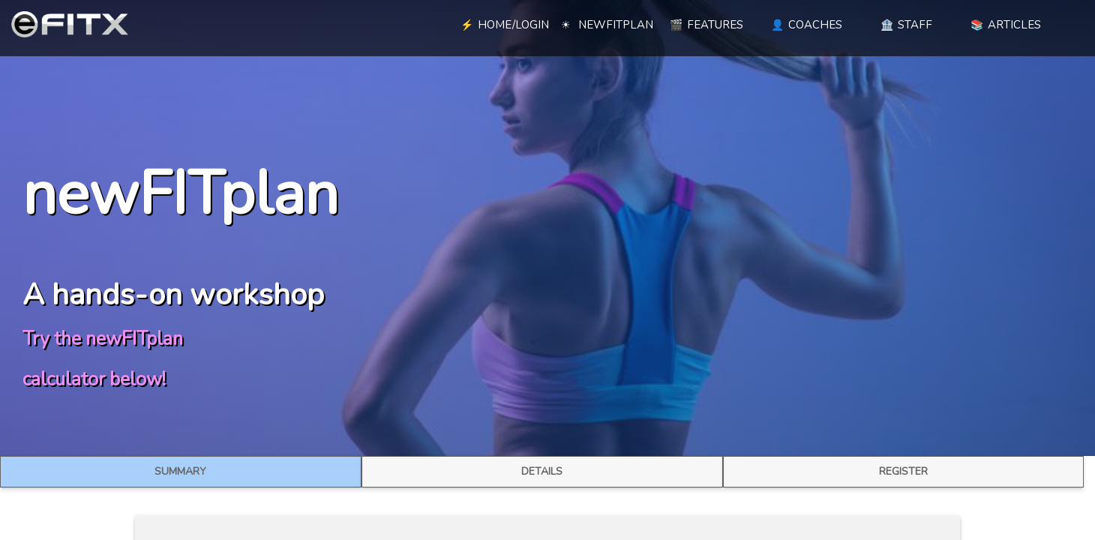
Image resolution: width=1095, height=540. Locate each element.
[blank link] (402, 23)
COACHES (806, 24)
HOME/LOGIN (504, 24)
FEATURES (706, 24)
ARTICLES (1005, 24)
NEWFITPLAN (607, 24)
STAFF (906, 24)
